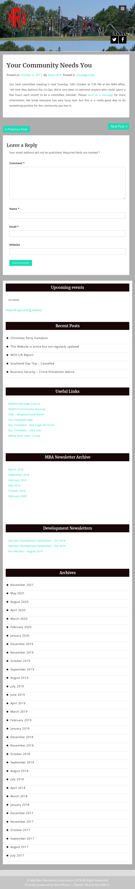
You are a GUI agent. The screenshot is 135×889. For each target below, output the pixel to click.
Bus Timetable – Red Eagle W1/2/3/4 (31, 425)
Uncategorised (85, 75)
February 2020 (17, 496)
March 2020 (19, 618)
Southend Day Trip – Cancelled (32, 363)
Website (14, 244)
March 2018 (15, 469)
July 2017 (17, 855)
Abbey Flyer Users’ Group (24, 435)
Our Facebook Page (20, 420)
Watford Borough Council (24, 404)
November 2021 (22, 585)
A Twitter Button (114, 40)
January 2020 (20, 635)
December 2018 (21, 737)
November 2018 (22, 745)
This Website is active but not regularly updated (44, 346)
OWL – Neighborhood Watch (26, 414)
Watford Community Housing (26, 409)
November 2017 (22, 821)
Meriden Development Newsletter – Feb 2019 (37, 546)
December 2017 (21, 813)
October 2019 (16, 491)
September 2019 (22, 669)
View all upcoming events (24, 310)
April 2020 (18, 610)
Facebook (122, 40)
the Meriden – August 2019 (25, 551)
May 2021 (17, 593)
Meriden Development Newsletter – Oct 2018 (36, 540)
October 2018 (20, 754)
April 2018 (18, 788)
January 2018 (20, 805)
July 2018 (17, 779)
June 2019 (17, 694)
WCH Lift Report (21, 355)
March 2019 (19, 711)
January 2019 (20, 728)
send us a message (100, 95)
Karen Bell (54, 75)
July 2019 (17, 686)
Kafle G (104, 885)
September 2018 (18, 475)
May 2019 (14, 485)
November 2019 (22, 652)
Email (14, 226)
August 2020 (19, 602)
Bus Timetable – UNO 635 (24, 430)
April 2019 (18, 703)
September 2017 (22, 838)
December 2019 (21, 644)
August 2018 (19, 771)
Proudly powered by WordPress (47, 885)
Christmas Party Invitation (29, 338)
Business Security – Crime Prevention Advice (42, 372)
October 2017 (20, 830)
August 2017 (19, 847)
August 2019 (19, 678)
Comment (17, 163)
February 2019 (17, 480)
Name (14, 209)
